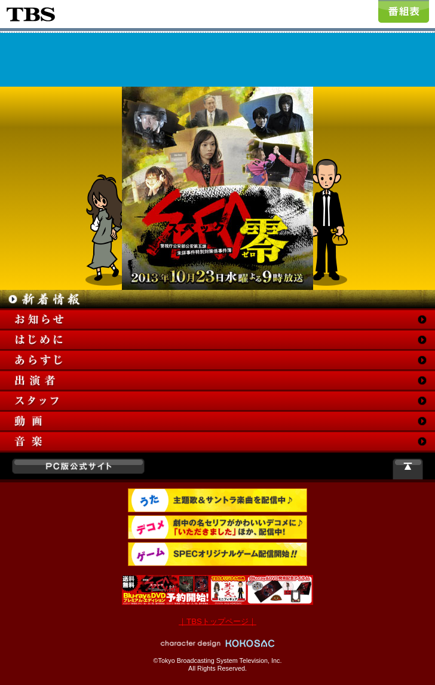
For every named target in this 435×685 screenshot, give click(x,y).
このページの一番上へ (408, 468)
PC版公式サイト (78, 466)
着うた (217, 500)
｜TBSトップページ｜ (217, 621)
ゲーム (217, 554)
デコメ (217, 527)
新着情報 (217, 299)
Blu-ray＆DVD (217, 590)
